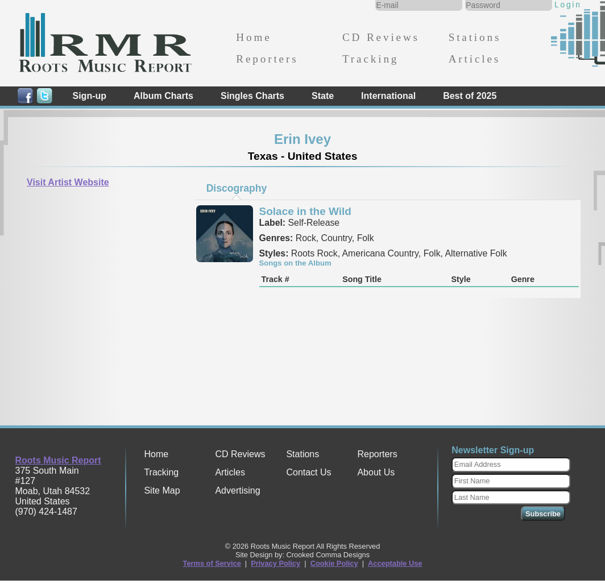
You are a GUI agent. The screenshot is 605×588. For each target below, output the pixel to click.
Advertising (237, 490)
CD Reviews (381, 37)
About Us (376, 472)
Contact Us (308, 472)
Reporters (267, 59)
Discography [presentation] (236, 188)
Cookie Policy (334, 563)
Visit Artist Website (68, 182)
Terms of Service (212, 563)
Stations (475, 37)
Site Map (162, 490)
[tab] (236, 188)
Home (253, 37)
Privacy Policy (275, 563)
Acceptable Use (395, 563)
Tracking (370, 59)
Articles (474, 59)
